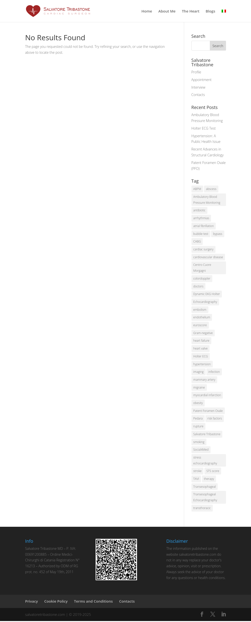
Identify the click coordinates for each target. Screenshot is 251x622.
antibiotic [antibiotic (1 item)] (199, 210)
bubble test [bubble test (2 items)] (200, 234)
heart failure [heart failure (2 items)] (201, 341)
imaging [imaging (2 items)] (198, 372)
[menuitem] (224, 15)
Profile (196, 72)
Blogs (210, 11)
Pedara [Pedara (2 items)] (198, 419)
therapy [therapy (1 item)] (209, 480)
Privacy (31, 602)
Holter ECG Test (203, 128)
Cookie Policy (55, 602)
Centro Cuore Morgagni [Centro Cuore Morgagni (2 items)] (202, 268)
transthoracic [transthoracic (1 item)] (202, 509)
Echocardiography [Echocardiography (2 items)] (205, 302)
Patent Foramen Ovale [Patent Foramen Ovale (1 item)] (208, 411)
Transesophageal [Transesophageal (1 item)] (204, 487)
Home (146, 11)
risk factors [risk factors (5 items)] (214, 419)
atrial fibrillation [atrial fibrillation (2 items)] (203, 226)
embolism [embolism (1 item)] (199, 310)
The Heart (191, 11)
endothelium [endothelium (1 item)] (201, 318)
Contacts (198, 94)
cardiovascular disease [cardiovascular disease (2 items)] (208, 257)
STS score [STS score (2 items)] (212, 472)
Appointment (201, 79)
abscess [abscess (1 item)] (211, 189)
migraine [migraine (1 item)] (199, 388)
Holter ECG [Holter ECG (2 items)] (200, 357)
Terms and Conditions (93, 602)
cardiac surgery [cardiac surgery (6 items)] (203, 249)
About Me (167, 11)
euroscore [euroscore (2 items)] (200, 326)
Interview (198, 87)
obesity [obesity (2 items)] (198, 404)
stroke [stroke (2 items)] (197, 472)
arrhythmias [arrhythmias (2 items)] (201, 218)
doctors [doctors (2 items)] (198, 286)
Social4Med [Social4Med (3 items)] (201, 450)
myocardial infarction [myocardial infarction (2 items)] (207, 396)
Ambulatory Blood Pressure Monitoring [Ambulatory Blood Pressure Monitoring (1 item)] (206, 200)
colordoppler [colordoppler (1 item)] (202, 279)
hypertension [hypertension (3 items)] (202, 365)
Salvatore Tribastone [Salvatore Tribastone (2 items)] (206, 435)
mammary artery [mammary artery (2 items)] (204, 380)
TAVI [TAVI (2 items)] (196, 480)
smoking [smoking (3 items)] (198, 443)
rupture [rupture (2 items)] (198, 427)
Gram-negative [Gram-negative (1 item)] (203, 333)
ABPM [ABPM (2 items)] (197, 189)
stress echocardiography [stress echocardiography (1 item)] (205, 461)
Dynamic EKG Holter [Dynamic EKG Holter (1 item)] (206, 294)
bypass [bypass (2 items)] (217, 234)
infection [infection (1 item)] (214, 372)
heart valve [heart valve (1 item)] (200, 349)
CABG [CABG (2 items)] (197, 242)
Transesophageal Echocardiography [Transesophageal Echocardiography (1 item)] (205, 498)
